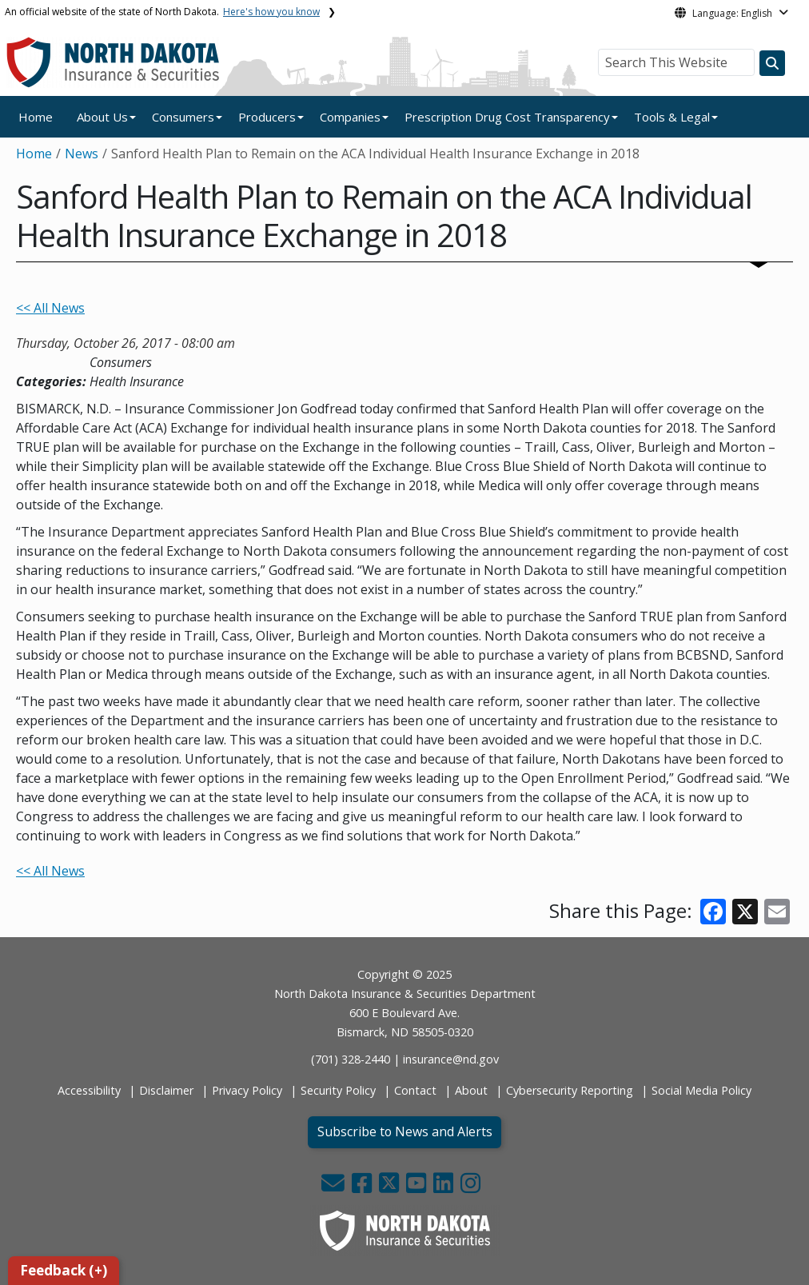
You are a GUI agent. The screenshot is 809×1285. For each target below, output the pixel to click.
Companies (350, 117)
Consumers (183, 117)
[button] (334, 1187)
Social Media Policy (701, 1090)
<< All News (50, 308)
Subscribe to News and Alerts (404, 1131)
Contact (415, 1090)
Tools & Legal (672, 117)
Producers (267, 117)
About (471, 1090)
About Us (102, 117)
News (81, 153)
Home (35, 117)
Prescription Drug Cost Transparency (507, 117)
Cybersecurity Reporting (569, 1090)
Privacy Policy (247, 1090)
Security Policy (338, 1090)
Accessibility (89, 1090)
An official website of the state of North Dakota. (162, 11)
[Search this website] (772, 63)
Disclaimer (166, 1090)
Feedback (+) (63, 1270)
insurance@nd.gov (451, 1059)
